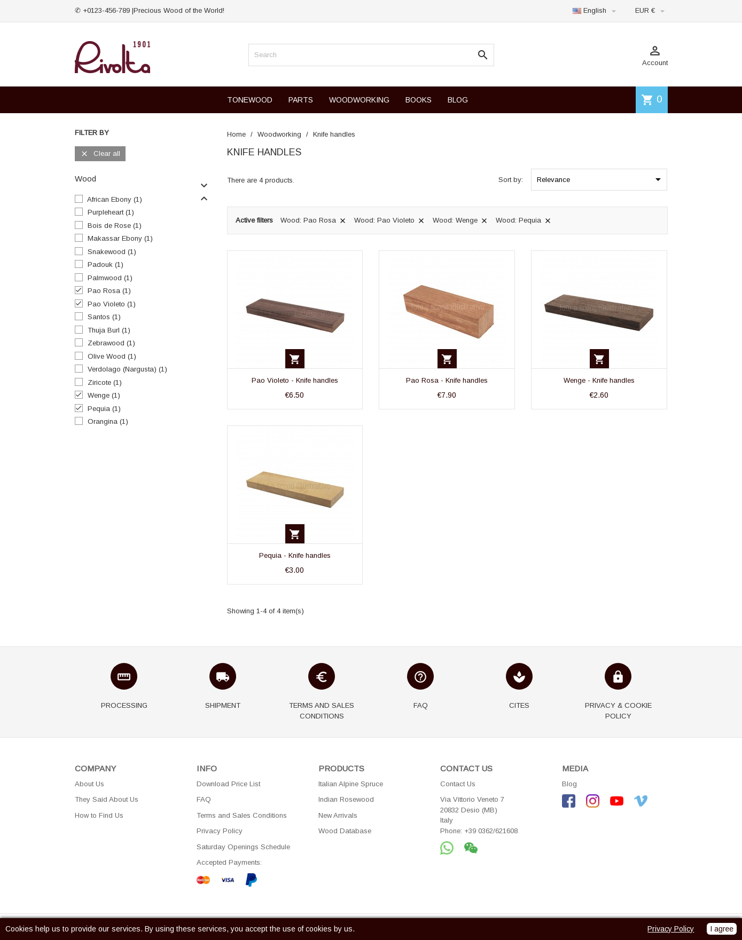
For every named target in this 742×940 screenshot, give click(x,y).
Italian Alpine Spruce (350, 784)
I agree (721, 929)
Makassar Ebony (120, 238)
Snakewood (112, 252)
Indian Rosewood (346, 799)
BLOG (458, 100)
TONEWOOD (249, 100)
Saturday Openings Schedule (243, 847)
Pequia (104, 409)
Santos (104, 317)
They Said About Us (106, 799)
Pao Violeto (112, 304)
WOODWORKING (359, 100)
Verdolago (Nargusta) (127, 369)
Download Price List (228, 784)
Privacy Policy (220, 831)
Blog (569, 784)
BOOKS (418, 100)
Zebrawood (111, 343)
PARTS (300, 100)
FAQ (204, 799)
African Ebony (114, 199)
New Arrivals (337, 815)
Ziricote (105, 382)
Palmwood (110, 278)
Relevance (601, 179)
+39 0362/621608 (491, 831)
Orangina (108, 421)
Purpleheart (111, 212)
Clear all (100, 154)
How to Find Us (99, 815)
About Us (89, 784)
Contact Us (457, 784)
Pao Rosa (109, 291)
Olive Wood (112, 356)
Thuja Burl (109, 330)
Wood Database (344, 831)
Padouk (105, 264)
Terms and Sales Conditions (242, 815)
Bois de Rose (115, 226)
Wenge (104, 395)
